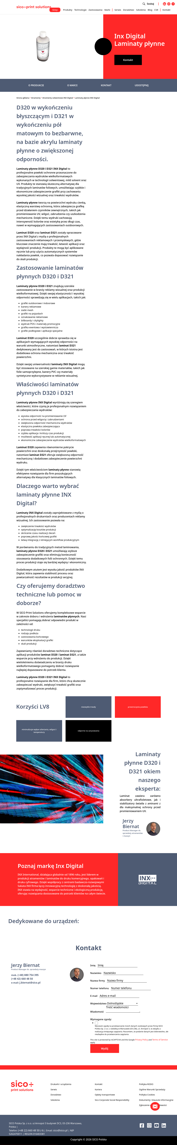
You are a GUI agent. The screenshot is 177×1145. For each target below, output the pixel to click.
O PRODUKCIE (36, 85)
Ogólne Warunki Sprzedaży (152, 1089)
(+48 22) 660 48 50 (29, 1130)
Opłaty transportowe (105, 1094)
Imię (93, 965)
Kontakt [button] (128, 60)
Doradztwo (128, 9)
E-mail (94, 995)
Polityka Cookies (147, 1094)
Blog (150, 9)
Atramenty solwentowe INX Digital (57, 98)
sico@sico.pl (60, 1130)
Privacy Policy (141, 1039)
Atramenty (36, 98)
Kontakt (166, 9)
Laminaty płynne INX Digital (87, 98)
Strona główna (23, 98)
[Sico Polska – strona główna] (34, 7)
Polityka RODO (146, 1084)
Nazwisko (96, 973)
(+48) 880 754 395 (28, 975)
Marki (107, 9)
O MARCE (72, 85)
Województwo (98, 1003)
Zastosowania (95, 9)
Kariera (98, 1089)
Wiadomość (98, 1011)
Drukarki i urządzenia (61, 1084)
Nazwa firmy (98, 980)
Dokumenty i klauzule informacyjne (156, 1100)
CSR (156, 9)
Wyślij (104, 1048)
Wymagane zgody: (102, 1019)
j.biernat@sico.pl (30, 982)
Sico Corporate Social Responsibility (112, 1100)
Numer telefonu (100, 988)
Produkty (67, 9)
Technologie (80, 9)
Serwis (117, 9)
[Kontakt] (155, 1106)
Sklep (55, 9)
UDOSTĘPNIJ (142, 85)
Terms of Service (160, 1039)
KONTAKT (106, 85)
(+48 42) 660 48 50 (22, 978)
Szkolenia (141, 9)
